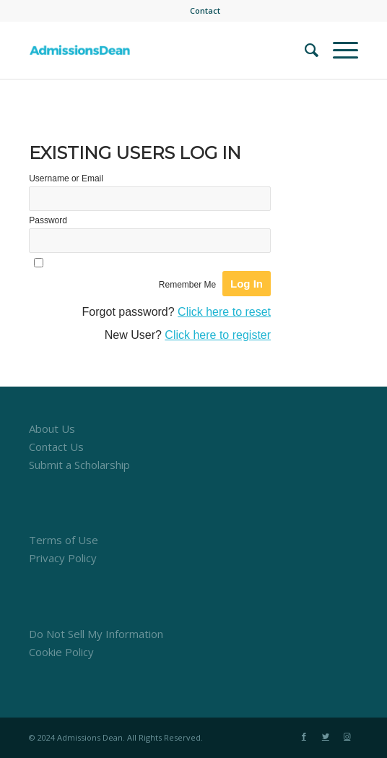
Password (48, 220)
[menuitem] (205, 10)
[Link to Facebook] (304, 736)
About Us (52, 428)
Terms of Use (63, 540)
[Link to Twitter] (325, 736)
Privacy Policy (63, 558)
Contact (205, 10)
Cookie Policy (61, 652)
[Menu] (338, 50)
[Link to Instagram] (347, 736)
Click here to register (218, 335)
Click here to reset (224, 312)
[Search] (304, 50)
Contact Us (56, 446)
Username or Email (66, 178)
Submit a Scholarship (79, 464)
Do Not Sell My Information (96, 633)
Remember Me (187, 285)
